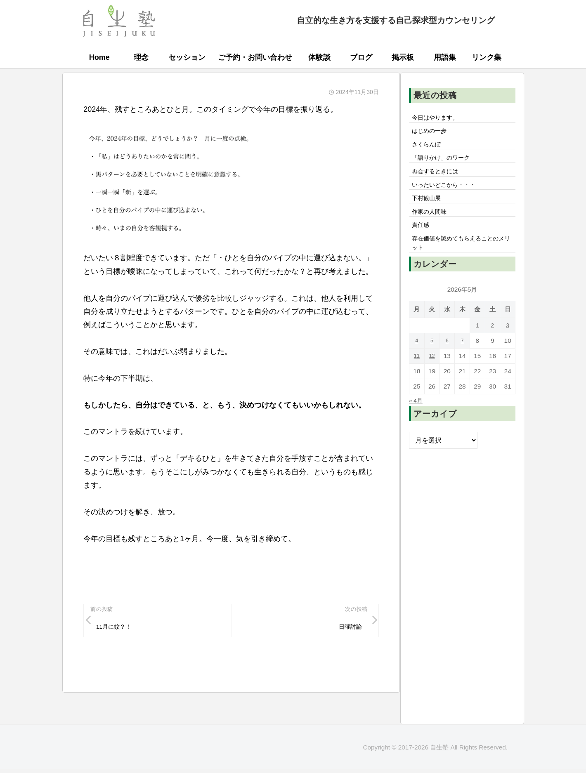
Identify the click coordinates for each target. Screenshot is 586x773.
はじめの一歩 (432, 133)
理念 (141, 57)
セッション (187, 57)
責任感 (422, 240)
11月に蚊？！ (117, 628)
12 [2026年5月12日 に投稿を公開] (431, 375)
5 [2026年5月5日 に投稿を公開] (432, 359)
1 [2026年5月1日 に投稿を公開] (477, 344)
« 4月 (417, 419)
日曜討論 (348, 628)
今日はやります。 (438, 118)
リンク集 (486, 57)
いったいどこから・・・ (448, 194)
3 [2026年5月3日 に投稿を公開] (508, 344)
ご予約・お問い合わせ (255, 57)
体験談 (319, 57)
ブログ (361, 57)
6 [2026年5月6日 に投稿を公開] (447, 359)
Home (99, 57)
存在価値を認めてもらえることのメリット (461, 261)
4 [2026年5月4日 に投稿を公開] (417, 359)
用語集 (445, 57)
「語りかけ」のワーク (445, 163)
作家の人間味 (432, 225)
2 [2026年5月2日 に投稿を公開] (492, 344)
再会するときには (438, 179)
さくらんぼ (428, 148)
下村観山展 (428, 209)
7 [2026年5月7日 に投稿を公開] (462, 359)
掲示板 (403, 57)
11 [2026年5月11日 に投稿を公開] (416, 375)
